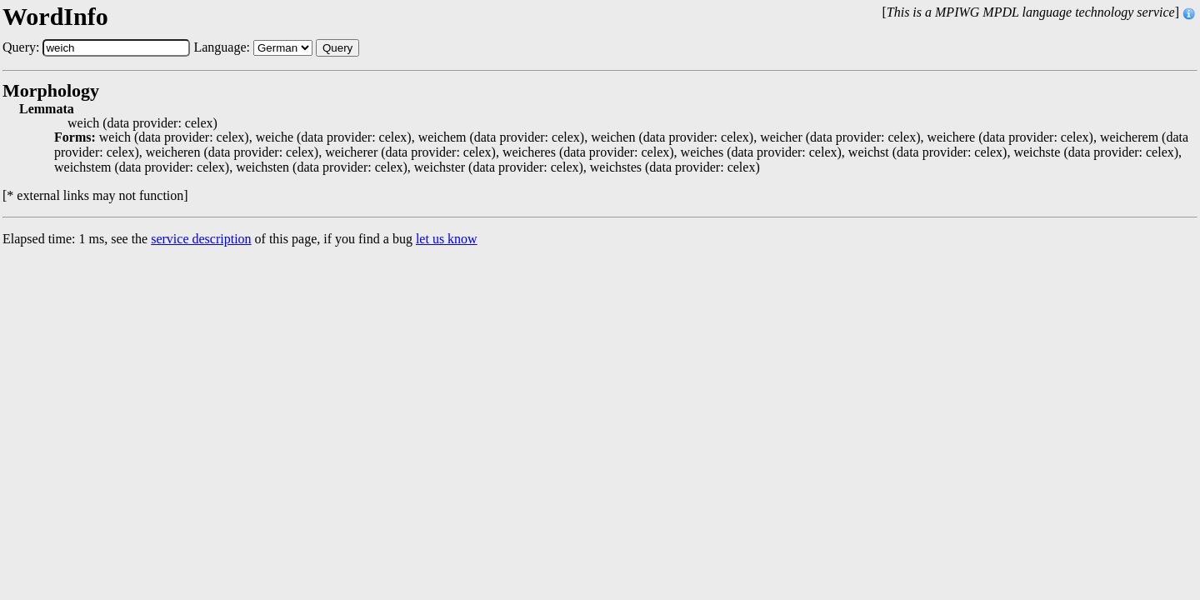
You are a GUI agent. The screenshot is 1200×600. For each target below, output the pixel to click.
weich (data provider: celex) (143, 123)
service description (201, 239)
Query (337, 48)
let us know (447, 239)
